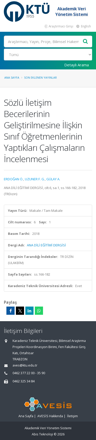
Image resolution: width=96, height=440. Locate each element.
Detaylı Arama (76, 64)
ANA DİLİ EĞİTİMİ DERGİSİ (46, 245)
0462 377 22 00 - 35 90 (29, 373)
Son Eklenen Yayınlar (40, 77)
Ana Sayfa (11, 77)
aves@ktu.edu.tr (25, 365)
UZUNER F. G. (35, 179)
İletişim (72, 416)
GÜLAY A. (53, 179)
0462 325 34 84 (24, 381)
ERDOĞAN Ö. (13, 179)
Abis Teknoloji (42, 434)
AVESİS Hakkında (50, 416)
